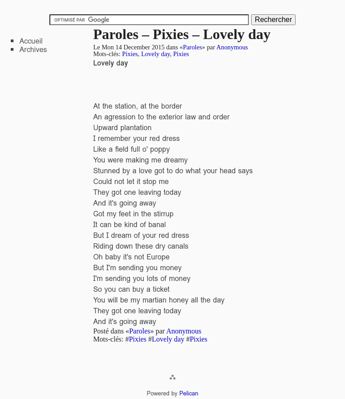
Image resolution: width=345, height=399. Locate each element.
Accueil (31, 41)
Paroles (192, 47)
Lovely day (155, 53)
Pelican (188, 393)
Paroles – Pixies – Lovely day (181, 34)
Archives (33, 49)
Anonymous (232, 47)
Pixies (130, 53)
